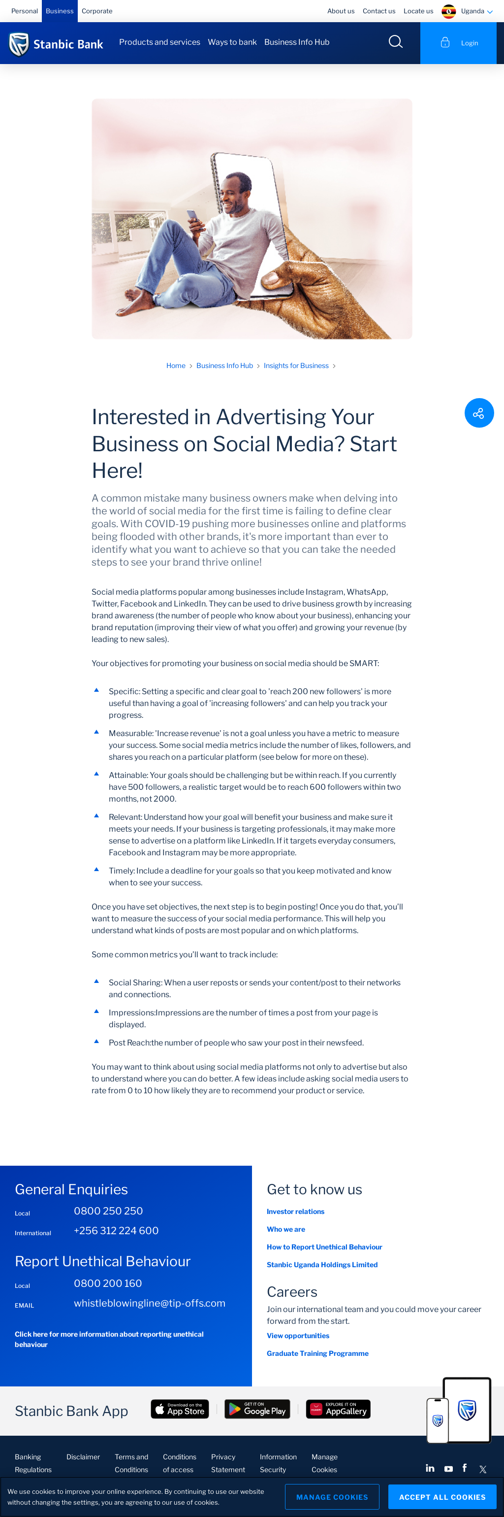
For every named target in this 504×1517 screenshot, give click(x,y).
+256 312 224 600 (116, 1231)
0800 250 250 (108, 1211)
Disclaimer (83, 1456)
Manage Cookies (332, 1497)
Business (60, 11)
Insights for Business (296, 365)
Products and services (159, 42)
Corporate (97, 11)
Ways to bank (232, 42)
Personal (24, 11)
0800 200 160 (108, 1283)
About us (341, 11)
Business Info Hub (297, 42)
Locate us (419, 11)
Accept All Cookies (442, 1497)
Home (176, 365)
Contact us (379, 11)
